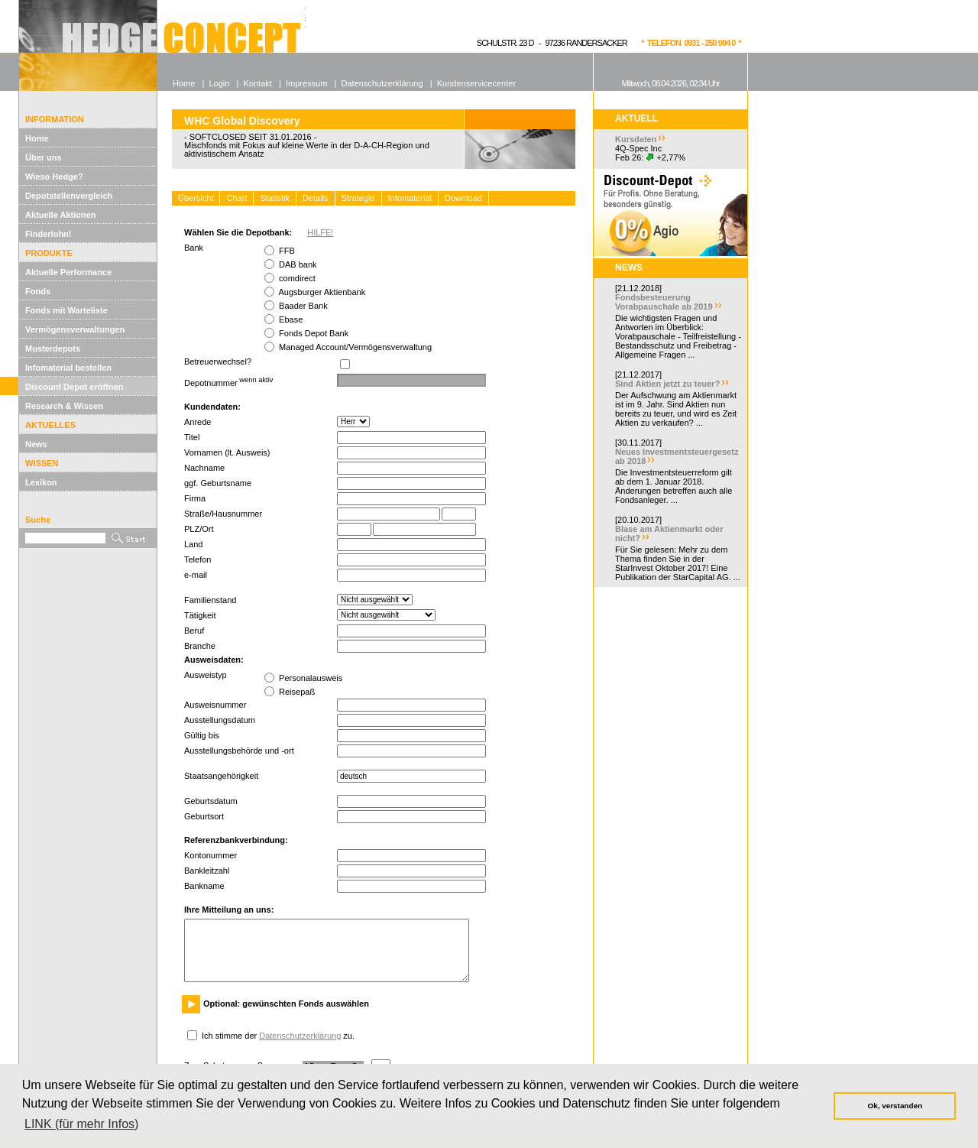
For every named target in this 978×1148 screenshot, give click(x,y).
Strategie (358, 198)
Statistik (275, 198)
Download (463, 198)
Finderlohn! (48, 233)
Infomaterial (410, 198)
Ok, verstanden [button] (895, 1105)
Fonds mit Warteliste (66, 310)
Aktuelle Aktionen (60, 214)
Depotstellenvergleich (68, 195)
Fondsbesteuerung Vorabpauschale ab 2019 (664, 302)
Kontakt (258, 83)
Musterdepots (52, 348)
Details (316, 198)
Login (219, 83)
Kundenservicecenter (476, 83)
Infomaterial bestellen (68, 367)
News (36, 444)
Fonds (37, 291)
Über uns (43, 157)
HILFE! (320, 232)
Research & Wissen (64, 405)
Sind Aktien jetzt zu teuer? (667, 383)
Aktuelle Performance (68, 272)
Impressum (306, 83)
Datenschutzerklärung (300, 1035)
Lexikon (41, 482)
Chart (236, 198)
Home (37, 138)
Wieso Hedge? (54, 176)
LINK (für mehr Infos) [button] (81, 1123)
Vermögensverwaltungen (75, 329)
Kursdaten (635, 139)
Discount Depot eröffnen (74, 386)
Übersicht (195, 198)
